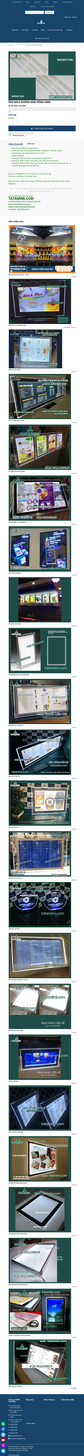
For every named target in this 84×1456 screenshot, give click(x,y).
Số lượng (11, 118)
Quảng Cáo (37, 2)
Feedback (69, 30)
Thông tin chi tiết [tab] (15, 143)
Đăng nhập (68, 17)
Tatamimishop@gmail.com (18, 1438)
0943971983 (14, 1424)
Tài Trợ (27, 2)
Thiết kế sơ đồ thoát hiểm (47, 6)
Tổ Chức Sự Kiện (16, 2)
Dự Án (46, 2)
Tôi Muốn (35, 30)
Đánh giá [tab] (30, 143)
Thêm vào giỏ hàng (42, 129)
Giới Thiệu (25, 30)
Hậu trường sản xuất (42, 38)
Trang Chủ (15, 30)
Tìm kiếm (49, 12)
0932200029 (18, 135)
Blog (42, 30)
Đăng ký (74, 17)
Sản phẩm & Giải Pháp (55, 30)
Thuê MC (55, 2)
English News (30, 1423)
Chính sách (33, 6)
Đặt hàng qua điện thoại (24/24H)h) (23, 133)
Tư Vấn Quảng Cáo (67, 2)
